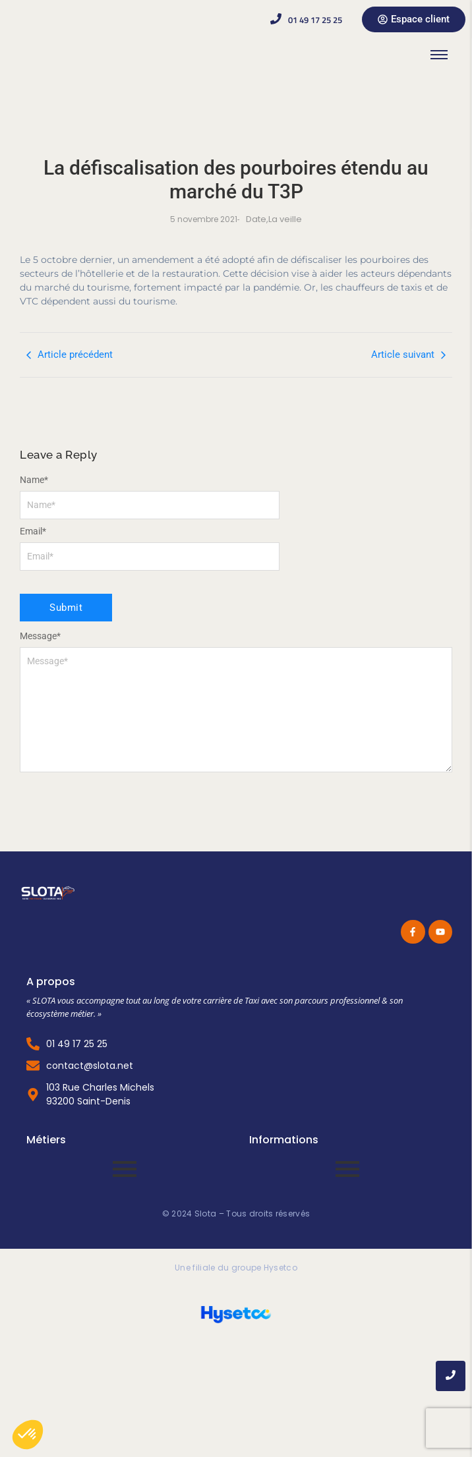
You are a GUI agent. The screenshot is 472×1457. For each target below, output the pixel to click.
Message (40, 636)
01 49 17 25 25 (315, 19)
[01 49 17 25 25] (275, 19)
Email (33, 531)
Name (34, 479)
